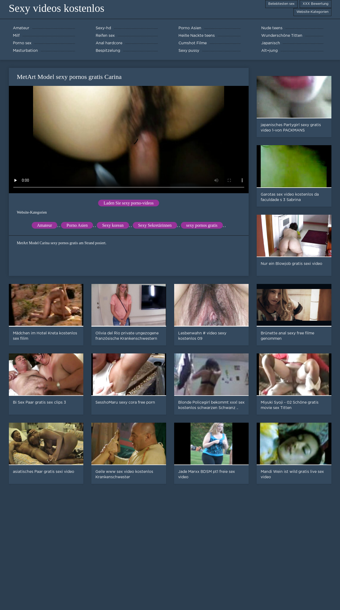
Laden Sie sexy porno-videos (128, 203)
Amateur (44, 225)
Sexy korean (113, 225)
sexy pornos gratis (201, 225)
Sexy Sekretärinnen (155, 225)
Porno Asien (77, 225)
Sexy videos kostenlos (57, 8)
